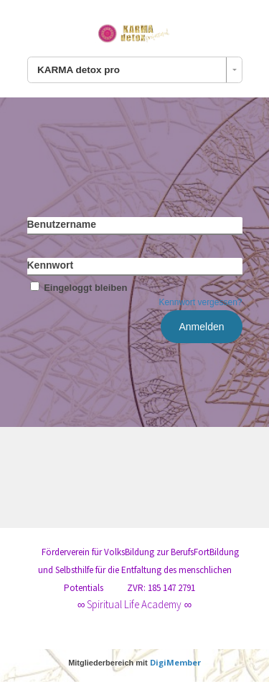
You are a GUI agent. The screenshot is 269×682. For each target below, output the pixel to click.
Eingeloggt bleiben (77, 287)
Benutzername (61, 224)
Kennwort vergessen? (200, 302)
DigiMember (175, 662)
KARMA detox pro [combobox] (78, 69)
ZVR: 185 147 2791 (161, 588)
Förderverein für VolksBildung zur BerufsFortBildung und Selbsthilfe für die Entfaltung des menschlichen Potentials (138, 570)
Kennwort (50, 265)
